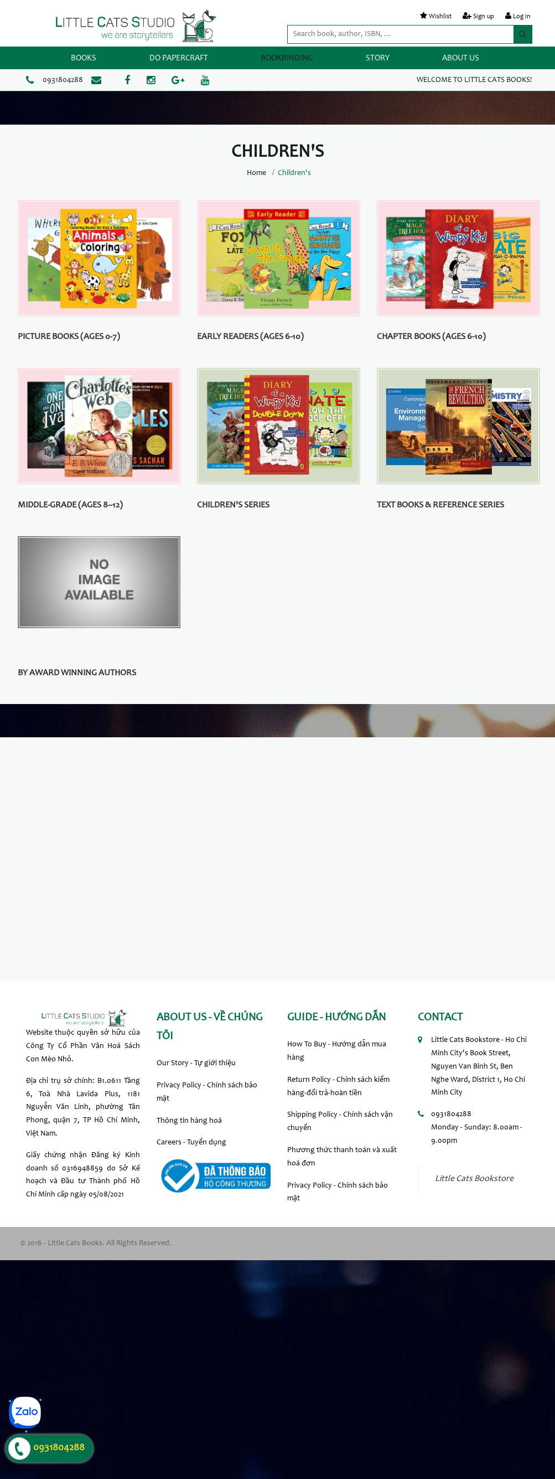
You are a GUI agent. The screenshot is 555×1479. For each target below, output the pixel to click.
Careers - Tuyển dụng (191, 1143)
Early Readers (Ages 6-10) (250, 336)
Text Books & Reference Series (440, 505)
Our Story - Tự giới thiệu (196, 1063)
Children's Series (233, 505)
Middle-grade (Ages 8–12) (70, 505)
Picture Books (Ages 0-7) (69, 336)
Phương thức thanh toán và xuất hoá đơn (342, 1157)
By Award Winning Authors (77, 673)
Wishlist (440, 16)
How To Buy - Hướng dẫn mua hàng (336, 1051)
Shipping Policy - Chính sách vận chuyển (340, 1121)
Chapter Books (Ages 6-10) (431, 336)
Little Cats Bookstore (474, 1179)
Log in (522, 16)
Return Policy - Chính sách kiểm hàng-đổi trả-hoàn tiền (338, 1086)
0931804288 (63, 80)
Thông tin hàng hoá (189, 1121)
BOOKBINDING (287, 58)
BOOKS (83, 58)
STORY (378, 58)
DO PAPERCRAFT (178, 58)
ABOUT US (460, 58)
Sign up (483, 16)
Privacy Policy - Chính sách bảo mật (207, 1092)
